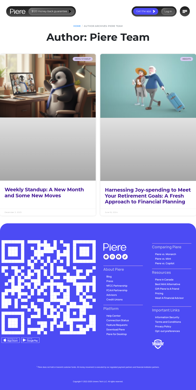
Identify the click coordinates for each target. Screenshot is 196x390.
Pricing (159, 293)
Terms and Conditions (168, 322)
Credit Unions (114, 299)
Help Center (113, 315)
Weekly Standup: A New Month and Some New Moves (44, 192)
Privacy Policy (163, 326)
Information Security (167, 317)
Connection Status (117, 320)
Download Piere (115, 329)
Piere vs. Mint (163, 258)
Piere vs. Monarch (165, 254)
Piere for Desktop (116, 334)
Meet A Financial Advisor (169, 298)
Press (109, 281)
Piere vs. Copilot (164, 263)
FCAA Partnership (116, 290)
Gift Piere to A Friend (167, 288)
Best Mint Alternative (167, 284)
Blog (109, 276)
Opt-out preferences (167, 331)
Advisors (111, 295)
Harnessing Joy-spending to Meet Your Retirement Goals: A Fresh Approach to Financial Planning (148, 196)
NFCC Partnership (116, 285)
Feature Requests (117, 325)
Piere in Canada (164, 279)
